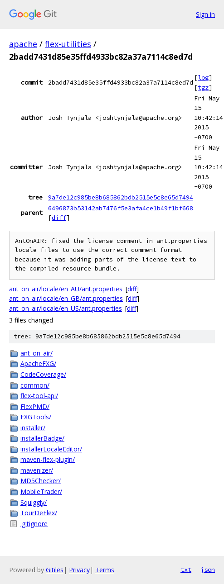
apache (23, 43)
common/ (34, 385)
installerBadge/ (42, 438)
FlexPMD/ (34, 406)
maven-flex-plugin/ (47, 459)
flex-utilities (68, 43)
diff (59, 218)
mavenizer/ (36, 470)
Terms (104, 569)
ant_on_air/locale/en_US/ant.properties (65, 308)
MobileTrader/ (41, 491)
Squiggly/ (33, 502)
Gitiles (54, 569)
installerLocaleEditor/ (51, 449)
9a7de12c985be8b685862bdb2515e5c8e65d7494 (120, 197)
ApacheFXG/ (38, 363)
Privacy (79, 569)
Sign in (205, 14)
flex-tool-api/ (39, 395)
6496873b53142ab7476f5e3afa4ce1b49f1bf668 (120, 208)
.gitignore (34, 523)
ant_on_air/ (36, 353)
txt (185, 569)
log (203, 77)
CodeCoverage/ (43, 374)
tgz (203, 87)
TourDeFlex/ (38, 512)
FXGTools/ (35, 417)
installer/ (32, 427)
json (207, 569)
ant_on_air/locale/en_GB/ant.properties (66, 298)
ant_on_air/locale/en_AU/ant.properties (65, 289)
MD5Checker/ (40, 480)
